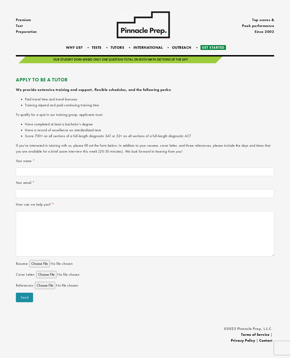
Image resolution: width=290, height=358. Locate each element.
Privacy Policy (243, 340)
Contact (266, 340)
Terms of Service (255, 334)
